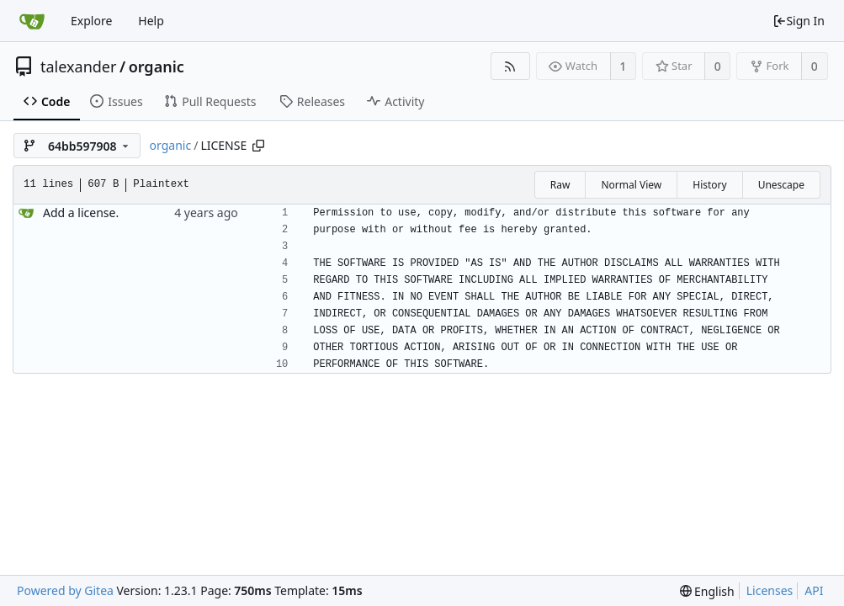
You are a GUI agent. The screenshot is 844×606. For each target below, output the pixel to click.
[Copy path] (258, 146)
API (813, 590)
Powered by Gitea (65, 590)
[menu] (707, 591)
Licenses (770, 590)
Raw (560, 185)
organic (156, 66)
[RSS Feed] (510, 66)
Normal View (631, 185)
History (709, 185)
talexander (78, 66)
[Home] (32, 21)
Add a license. (81, 213)
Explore (91, 21)
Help (151, 21)
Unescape (781, 185)
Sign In (798, 21)
